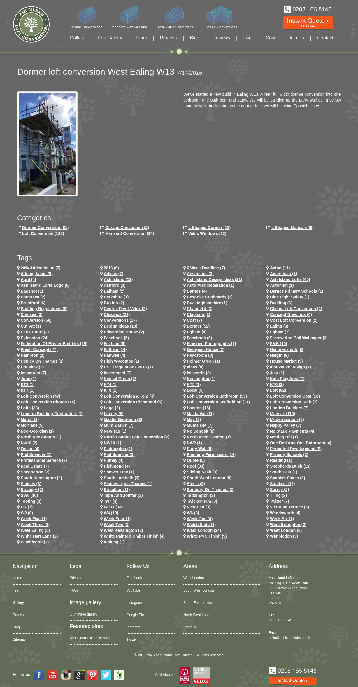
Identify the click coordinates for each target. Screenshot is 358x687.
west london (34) (204, 530)
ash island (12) (118, 279)
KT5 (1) (194, 384)
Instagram (134, 603)
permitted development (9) (296, 448)
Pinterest (133, 627)
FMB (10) (278, 343)
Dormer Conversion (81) (45, 227)
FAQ (248, 37)
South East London (198, 603)
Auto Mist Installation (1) (210, 285)
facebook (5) (116, 337)
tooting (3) (31, 501)
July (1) (277, 372)
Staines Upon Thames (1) (128, 483)
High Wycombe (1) (121, 361)
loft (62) (278, 390)
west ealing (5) (35, 530)
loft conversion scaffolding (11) (218, 402)
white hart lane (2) (39, 536)
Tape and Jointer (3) (123, 495)
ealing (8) (279, 326)
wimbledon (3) (284, 536)
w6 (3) (193, 513)
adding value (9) (37, 273)
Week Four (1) (117, 518)
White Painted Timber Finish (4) (134, 536)
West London (193, 578)
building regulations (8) (44, 308)
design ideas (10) (120, 326)
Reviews (221, 37)
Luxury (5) (114, 413)
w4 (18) (111, 513)
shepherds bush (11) (290, 466)
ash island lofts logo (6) (45, 285)
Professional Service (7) (44, 460)
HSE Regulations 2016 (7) (128, 367)
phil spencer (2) (119, 454)
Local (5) (195, 390)
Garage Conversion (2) (127, 227)
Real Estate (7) (35, 466)
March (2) (30, 419)
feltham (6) (115, 343)
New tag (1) (115, 431)
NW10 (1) (112, 442)
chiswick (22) (117, 314)
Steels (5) (196, 483)
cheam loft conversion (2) (296, 308)
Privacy (75, 578)
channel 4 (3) (200, 308)
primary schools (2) (289, 454)
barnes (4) (197, 291)
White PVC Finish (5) (207, 536)
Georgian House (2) (205, 349)
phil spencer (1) (36, 454)
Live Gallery (110, 37)
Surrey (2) (279, 489)
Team (141, 37)
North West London (198, 615)
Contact (325, 37)
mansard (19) (282, 413)
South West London (198, 590)
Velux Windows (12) (207, 233)
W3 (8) (27, 513)
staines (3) (31, 483)
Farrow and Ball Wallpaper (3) (299, 337)
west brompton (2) (288, 524)
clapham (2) (198, 314)
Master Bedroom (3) (123, 419)
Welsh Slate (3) (201, 524)
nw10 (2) (29, 442)
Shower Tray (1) (119, 472)
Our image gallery (83, 614)
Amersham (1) (283, 273)
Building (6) (281, 302)
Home (17, 578)
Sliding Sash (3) (202, 472)
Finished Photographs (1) (211, 343)
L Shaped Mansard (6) (292, 227)
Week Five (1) (34, 518)
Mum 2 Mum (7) (119, 425)
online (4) (30, 448)
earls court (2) (35, 332)
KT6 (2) (277, 384)
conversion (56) (36, 320)
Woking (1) (114, 542)
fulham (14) (115, 349)
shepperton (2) (35, 472)
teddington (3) (201, 495)
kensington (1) (201, 378)
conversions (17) (120, 320)
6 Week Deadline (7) (206, 267)
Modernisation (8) (287, 419)
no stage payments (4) (292, 431)
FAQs (74, 590)
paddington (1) (118, 448)
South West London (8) (209, 478)
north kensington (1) (41, 437)
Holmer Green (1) (203, 361)
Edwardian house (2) (124, 332)
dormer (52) (198, 326)
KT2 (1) (27, 384)
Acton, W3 (191, 627)
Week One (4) (200, 518)
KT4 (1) (110, 384)
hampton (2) (33, 355)
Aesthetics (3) (200, 273)
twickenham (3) (202, 501)
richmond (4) (117, 466)
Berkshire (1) (116, 297)
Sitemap (19, 639)
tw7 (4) (110, 501)
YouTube (133, 590)
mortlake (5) (32, 425)
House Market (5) (286, 361)
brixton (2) (114, 302)
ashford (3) (115, 285)
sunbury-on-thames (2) (210, 489)
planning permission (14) (211, 454)
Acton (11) (280, 267)
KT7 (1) (27, 390)
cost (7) (194, 320)
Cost (270, 37)
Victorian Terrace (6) (289, 507)
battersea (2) (33, 297)
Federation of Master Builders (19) (54, 343)
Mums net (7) (200, 425)
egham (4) (197, 332)
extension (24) (35, 337)
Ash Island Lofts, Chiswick (90, 638)
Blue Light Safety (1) (289, 297)
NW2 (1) (194, 442)
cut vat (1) (31, 326)
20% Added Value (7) (40, 267)
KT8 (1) (110, 390)
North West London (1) (209, 437)
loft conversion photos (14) (48, 402)
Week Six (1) (282, 518)
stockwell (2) (282, 483)
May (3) (194, 419)
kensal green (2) (120, 378)
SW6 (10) (29, 495)
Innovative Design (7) (290, 367)
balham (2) (114, 291)
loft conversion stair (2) (293, 402)
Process (168, 37)
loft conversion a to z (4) (129, 396)
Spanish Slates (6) (287, 478)
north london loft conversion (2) (136, 437)
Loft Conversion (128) (43, 233)
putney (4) (114, 460)
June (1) (28, 378)
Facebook (134, 578)
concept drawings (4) (291, 314)
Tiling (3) (278, 495)
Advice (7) (113, 273)
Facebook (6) (199, 337)
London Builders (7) (289, 407)
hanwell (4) (114, 355)
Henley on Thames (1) (42, 361)
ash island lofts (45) (290, 279)
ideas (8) (195, 367)
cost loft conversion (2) (293, 320)
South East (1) (283, 472)
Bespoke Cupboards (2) (210, 297)
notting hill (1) (284, 437)
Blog (194, 37)
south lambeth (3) (122, 478)
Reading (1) (281, 460)
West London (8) (286, 530)
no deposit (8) (201, 431)
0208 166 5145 (280, 620)
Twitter (132, 639)
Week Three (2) (35, 524)
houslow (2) (32, 367)
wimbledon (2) (35, 542)
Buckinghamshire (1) (207, 302)
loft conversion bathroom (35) (217, 396)
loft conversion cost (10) (295, 396)
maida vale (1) (200, 413)
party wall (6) (200, 448)
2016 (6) (111, 267)
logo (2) (112, 407)
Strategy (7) (32, 489)
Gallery (77, 37)
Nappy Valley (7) (285, 425)
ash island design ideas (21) (214, 279)
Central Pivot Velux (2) (125, 308)
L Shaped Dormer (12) (209, 227)
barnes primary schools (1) (296, 291)
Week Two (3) (116, 524)
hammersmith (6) (286, 349)
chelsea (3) (32, 314)
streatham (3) (117, 489)
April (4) (28, 279)
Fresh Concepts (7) (39, 349)
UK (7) (27, 507)
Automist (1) (282, 285)
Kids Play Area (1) (287, 378)
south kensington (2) (41, 478)
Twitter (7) (279, 501)
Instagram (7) (33, 372)
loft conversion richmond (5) (133, 402)
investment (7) (117, 372)
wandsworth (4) (285, 513)
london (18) (198, 407)
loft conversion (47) (40, 396)
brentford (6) (33, 302)
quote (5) (196, 460)
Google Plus (136, 615)
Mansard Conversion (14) (129, 233)
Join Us (296, 37)
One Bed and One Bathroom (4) (300, 442)
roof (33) (196, 466)
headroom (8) (200, 355)
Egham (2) (280, 332)
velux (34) (113, 507)
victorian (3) (198, 507)
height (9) (279, 355)
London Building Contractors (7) (52, 413)
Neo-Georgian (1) (37, 431)
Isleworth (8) (199, 372)
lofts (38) (30, 407)
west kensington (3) (123, 530)
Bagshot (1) (32, 291)
